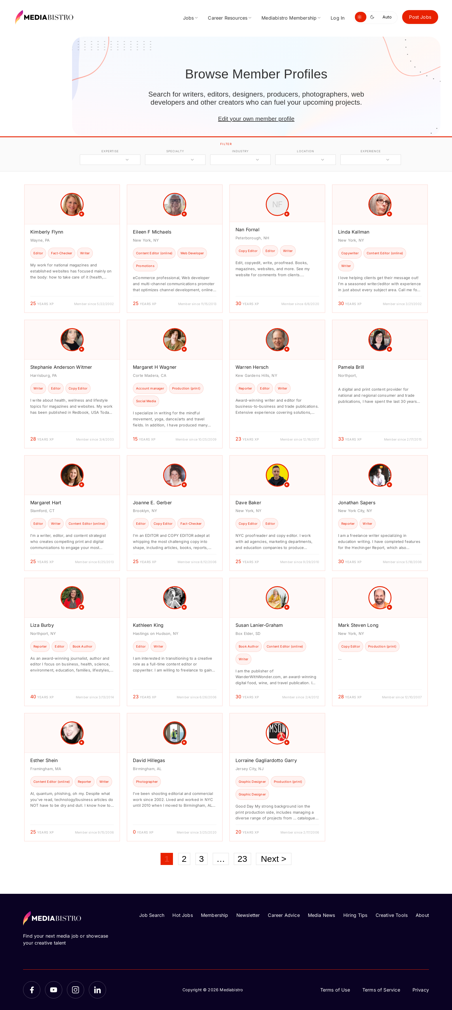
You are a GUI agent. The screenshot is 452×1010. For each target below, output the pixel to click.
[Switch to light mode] (360, 17)
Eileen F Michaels (152, 232)
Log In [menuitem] (337, 18)
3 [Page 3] (201, 859)
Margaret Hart (45, 502)
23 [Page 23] (242, 859)
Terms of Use (335, 990)
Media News (321, 915)
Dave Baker (248, 502)
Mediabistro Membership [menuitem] (289, 18)
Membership (214, 915)
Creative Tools (392, 915)
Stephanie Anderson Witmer (61, 367)
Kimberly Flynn (46, 232)
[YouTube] (53, 989)
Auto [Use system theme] (387, 16)
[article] (72, 249)
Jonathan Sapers (356, 502)
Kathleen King (148, 625)
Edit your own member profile (256, 119)
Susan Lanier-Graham (259, 625)
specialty (175, 151)
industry (240, 151)
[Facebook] (31, 989)
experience (371, 151)
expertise (110, 151)
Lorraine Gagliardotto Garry (266, 760)
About (422, 915)
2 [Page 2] (184, 859)
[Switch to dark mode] (373, 17)
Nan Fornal (247, 229)
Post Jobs (420, 17)
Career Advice (284, 915)
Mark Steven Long (358, 625)
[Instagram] (75, 989)
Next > (274, 859)
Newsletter (248, 915)
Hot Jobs (182, 915)
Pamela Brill (351, 367)
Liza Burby (42, 625)
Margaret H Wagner (154, 367)
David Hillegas (149, 760)
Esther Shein (44, 760)
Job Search (152, 915)
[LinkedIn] (97, 989)
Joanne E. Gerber (152, 502)
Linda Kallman (353, 232)
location (305, 151)
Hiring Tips (355, 915)
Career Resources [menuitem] (227, 18)
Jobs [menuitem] (188, 18)
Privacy (421, 990)
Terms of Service (381, 990)
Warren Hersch (252, 367)
